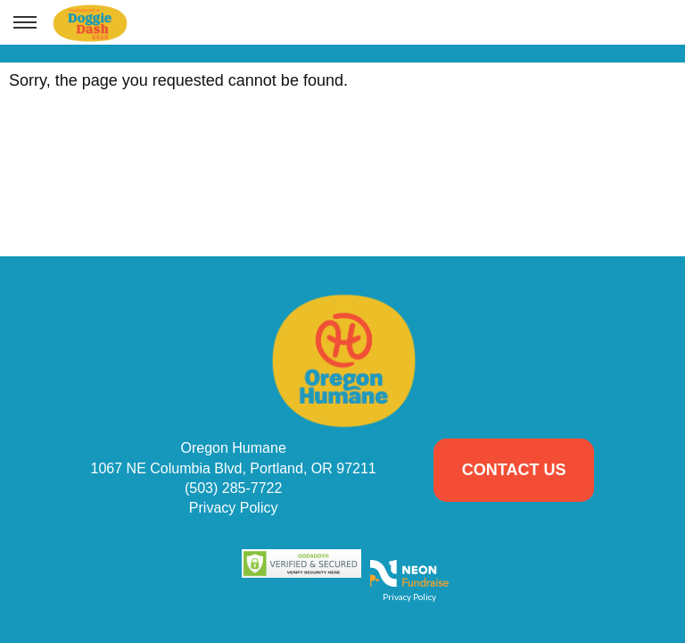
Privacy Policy (233, 507)
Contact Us (514, 470)
